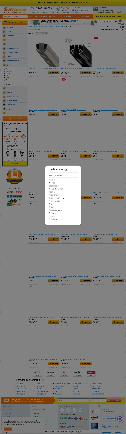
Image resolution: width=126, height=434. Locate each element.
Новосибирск (54, 201)
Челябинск (53, 219)
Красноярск (53, 195)
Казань (52, 192)
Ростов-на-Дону (55, 210)
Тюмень (52, 216)
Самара (52, 213)
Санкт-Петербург (56, 189)
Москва (52, 183)
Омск (51, 204)
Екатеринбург (54, 186)
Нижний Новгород (56, 198)
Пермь (52, 207)
